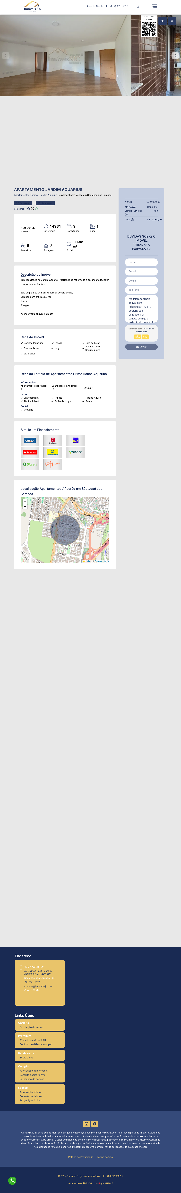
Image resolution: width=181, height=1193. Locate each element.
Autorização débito (30, 1092)
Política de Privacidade (80, 1157)
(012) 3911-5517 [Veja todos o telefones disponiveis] (119, 6)
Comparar (45, 203)
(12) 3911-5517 (32, 982)
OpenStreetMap (102, 561)
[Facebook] (94, 1124)
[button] (137, 6)
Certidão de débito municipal (36, 1044)
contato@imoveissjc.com (38, 986)
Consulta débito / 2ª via (32, 1074)
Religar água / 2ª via (31, 1100)
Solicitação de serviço (32, 1027)
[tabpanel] (90, 55)
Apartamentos (21, 195)
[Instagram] (86, 1124)
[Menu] (154, 6)
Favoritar (23, 203)
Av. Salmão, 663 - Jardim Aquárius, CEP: (38, 972)
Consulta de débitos (31, 1096)
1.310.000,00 (153, 201)
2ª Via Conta (26, 1057)
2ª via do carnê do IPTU (33, 1040)
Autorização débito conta (34, 1070)
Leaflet (87, 561)
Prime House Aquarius (90, 374)
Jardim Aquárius (48, 195)
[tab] (162, 21)
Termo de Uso (105, 1157)
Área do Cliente (95, 6)
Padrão (34, 195)
